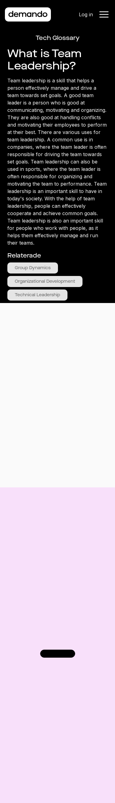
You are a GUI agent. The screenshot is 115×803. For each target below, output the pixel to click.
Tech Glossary (57, 38)
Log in (86, 14)
